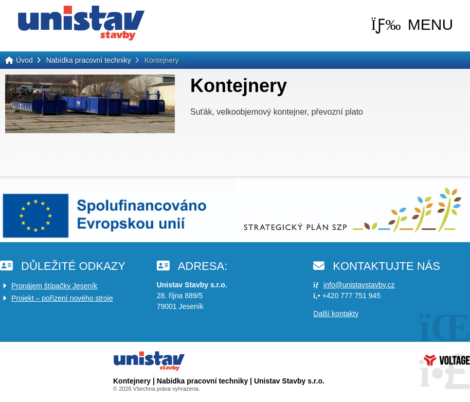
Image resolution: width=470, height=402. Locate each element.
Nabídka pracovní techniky (88, 60)
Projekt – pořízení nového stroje (62, 298)
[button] (412, 24)
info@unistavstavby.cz (358, 285)
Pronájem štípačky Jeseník (54, 286)
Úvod (81, 23)
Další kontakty (335, 313)
